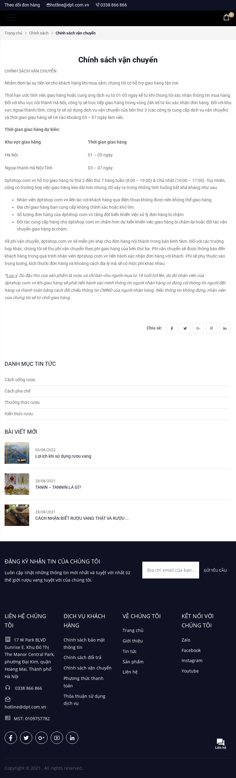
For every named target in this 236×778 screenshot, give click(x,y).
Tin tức (130, 651)
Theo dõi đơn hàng (22, 4)
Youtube (190, 671)
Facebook (191, 650)
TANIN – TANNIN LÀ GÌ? (58, 487)
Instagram (192, 660)
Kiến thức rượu (19, 413)
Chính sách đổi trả (82, 657)
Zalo (186, 640)
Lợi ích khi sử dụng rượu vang (63, 456)
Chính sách (39, 33)
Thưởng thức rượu (22, 402)
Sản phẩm (133, 662)
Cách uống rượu (20, 379)
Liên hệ (130, 672)
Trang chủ (13, 33)
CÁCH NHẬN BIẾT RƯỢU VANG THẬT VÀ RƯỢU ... (82, 518)
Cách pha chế (17, 391)
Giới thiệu (133, 641)
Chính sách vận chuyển (88, 668)
